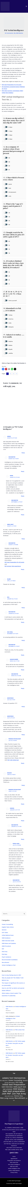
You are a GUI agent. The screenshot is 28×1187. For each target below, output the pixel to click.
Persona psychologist (15, 738)
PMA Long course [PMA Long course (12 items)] (7, 1098)
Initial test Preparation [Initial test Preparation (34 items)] (13, 1085)
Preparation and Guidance (14, 1160)
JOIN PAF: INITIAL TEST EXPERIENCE (14, 1139)
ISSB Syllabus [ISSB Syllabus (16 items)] (19, 1089)
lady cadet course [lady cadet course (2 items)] (9, 1096)
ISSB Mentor (12, 457)
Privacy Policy (14, 1172)
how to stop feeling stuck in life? (11, 975)
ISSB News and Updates (9, 943)
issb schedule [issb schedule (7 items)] (7, 1089)
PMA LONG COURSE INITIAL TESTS (14, 1149)
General (4, 930)
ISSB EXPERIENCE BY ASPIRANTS (14, 1135)
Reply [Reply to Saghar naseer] (22, 669)
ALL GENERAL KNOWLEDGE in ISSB (14, 1127)
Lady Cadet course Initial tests (14, 1147)
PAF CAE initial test (13, 760)
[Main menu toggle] (26, 6)
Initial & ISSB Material (13, 1170)
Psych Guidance (6, 957)
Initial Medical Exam (8, 935)
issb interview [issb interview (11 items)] (7, 1087)
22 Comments (9, 33)
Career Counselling (7, 924)
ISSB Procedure (6, 946)
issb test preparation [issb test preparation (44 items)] (14, 1091)
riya (8, 597)
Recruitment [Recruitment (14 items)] (20, 1098)
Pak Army (4, 951)
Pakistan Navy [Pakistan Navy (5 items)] (18, 1096)
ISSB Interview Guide (8, 940)
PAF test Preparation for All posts (11, 84)
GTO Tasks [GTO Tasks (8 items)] (19, 1082)
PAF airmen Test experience (13, 566)
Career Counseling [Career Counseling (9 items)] (15, 1080)
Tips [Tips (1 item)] (14, 1100)
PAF (3, 949)
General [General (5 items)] (25, 1080)
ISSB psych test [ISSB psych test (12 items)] (19, 1087)
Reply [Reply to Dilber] (23, 587)
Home (14, 1156)
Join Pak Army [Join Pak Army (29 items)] (19, 1094)
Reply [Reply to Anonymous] (23, 706)
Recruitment (5, 962)
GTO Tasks (5, 932)
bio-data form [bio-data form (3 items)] (4, 1080)
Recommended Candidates (10, 959)
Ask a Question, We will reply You (14, 1133)
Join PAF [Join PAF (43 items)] (6, 1094)
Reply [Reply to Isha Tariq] (23, 640)
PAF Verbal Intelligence (14, 1164)
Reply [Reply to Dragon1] (23, 785)
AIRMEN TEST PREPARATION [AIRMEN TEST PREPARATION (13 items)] (13, 1078)
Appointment (14, 1158)
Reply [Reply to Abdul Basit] (23, 538)
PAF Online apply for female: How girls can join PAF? (15, 1043)
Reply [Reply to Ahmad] (23, 452)
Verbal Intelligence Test (9, 965)
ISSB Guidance (6, 938)
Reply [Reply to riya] (23, 607)
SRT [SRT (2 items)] (26, 1098)
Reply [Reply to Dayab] (22, 496)
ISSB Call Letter (14, 1166)
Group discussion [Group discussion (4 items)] (10, 1082)
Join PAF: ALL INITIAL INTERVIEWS (14, 1137)
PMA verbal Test (19, 1029)
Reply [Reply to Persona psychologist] (22, 763)
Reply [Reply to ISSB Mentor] (22, 471)
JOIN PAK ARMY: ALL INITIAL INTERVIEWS (14, 1141)
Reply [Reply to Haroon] (22, 820)
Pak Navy (4, 954)
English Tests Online (8, 927)
